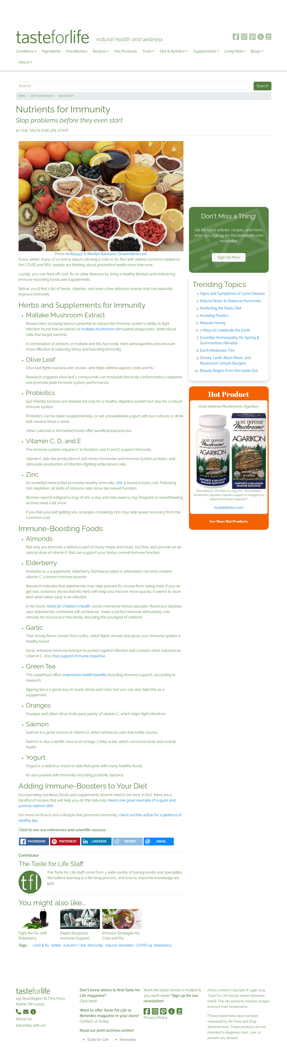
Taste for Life (98, 1039)
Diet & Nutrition (172, 51)
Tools (147, 51)
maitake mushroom (98, 329)
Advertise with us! (31, 1025)
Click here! (88, 1001)
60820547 (74, 254)
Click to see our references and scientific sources (62, 830)
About (24, 62)
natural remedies (119, 945)
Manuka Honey (213, 323)
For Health (65, 96)
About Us (24, 1019)
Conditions (25, 51)
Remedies (128, 1039)
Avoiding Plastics (214, 315)
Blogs (255, 51)
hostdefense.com (228, 507)
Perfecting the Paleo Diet (220, 308)
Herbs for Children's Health (68, 606)
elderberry (163, 945)
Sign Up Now (229, 257)
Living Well (233, 51)
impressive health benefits (85, 675)
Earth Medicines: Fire (217, 350)
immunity (95, 945)
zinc (119, 483)
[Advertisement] (143, 13)
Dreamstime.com (132, 254)
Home (21, 96)
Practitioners (76, 51)
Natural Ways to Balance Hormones (230, 301)
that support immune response (79, 656)
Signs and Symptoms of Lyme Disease (232, 293)
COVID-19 (144, 945)
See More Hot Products (229, 521)
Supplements (204, 51)
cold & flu (41, 945)
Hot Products (125, 51)
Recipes (99, 51)
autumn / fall (74, 945)
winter (56, 945)
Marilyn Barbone (101, 254)
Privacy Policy (155, 1017)
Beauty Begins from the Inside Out (229, 370)
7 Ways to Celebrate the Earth (225, 330)
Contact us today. (94, 1021)
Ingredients (51, 51)
